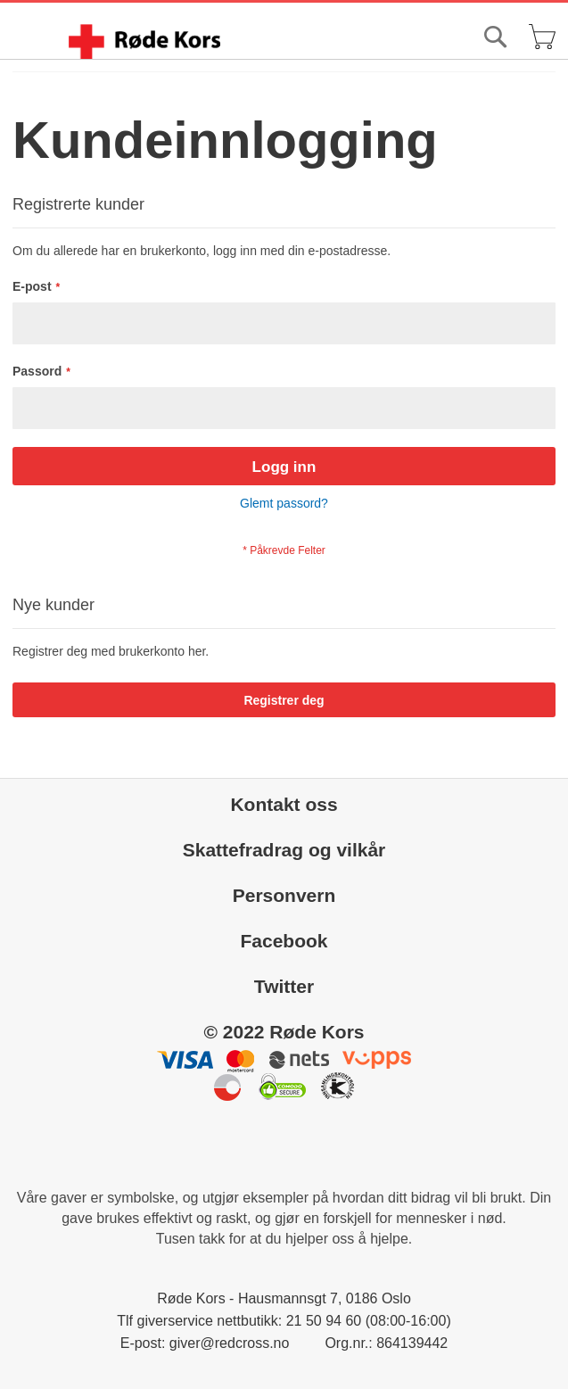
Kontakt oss (283, 804)
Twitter (284, 986)
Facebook (283, 940)
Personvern (284, 895)
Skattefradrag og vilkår (284, 849)
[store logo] (144, 41)
